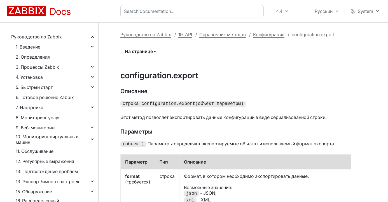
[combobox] (193, 11)
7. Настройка (29, 107)
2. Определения (33, 57)
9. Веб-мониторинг (36, 127)
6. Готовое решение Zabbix (45, 97)
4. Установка (29, 77)
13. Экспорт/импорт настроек (48, 181)
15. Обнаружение (34, 191)
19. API (185, 34)
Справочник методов (222, 34)
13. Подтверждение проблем (47, 171)
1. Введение (28, 47)
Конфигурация (268, 34)
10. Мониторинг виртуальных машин (47, 139)
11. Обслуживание (34, 151)
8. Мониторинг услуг (38, 117)
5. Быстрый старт (34, 87)
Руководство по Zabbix (36, 37)
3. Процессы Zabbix (37, 67)
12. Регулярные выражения (45, 161)
